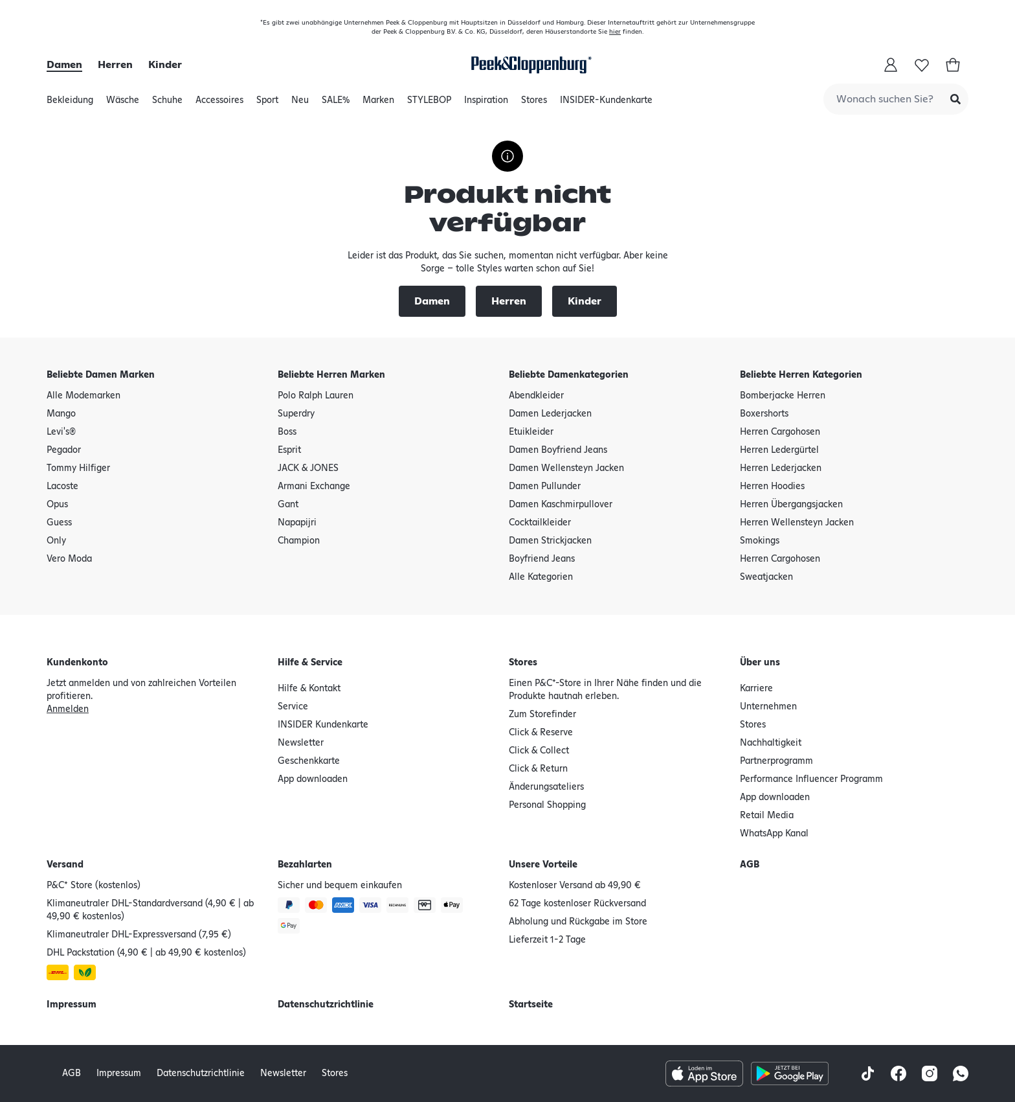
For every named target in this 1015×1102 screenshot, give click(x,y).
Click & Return (538, 769)
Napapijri (297, 522)
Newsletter (301, 743)
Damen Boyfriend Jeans (558, 450)
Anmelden (68, 709)
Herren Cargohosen (780, 432)
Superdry (296, 414)
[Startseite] (529, 65)
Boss (287, 432)
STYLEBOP (429, 103)
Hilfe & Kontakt (309, 688)
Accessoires (219, 103)
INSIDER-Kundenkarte (606, 100)
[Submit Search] (955, 99)
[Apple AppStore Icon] (704, 1073)
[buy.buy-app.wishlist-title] (921, 64)
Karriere (756, 688)
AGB (749, 864)
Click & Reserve (541, 732)
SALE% (336, 103)
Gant (288, 504)
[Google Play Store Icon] (790, 1073)
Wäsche (122, 103)
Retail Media (767, 815)
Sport (267, 103)
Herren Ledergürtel (779, 450)
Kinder (165, 65)
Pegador (64, 450)
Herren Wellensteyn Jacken (797, 522)
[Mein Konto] (890, 64)
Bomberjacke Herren (782, 395)
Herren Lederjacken (780, 468)
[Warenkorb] (952, 64)
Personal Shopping (547, 805)
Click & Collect (539, 750)
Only (56, 540)
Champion (299, 540)
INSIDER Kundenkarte (323, 724)
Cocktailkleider (540, 522)
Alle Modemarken (83, 395)
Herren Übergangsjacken (791, 504)
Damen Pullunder (545, 486)
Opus (57, 504)
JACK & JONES (308, 468)
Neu (300, 103)
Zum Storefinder (542, 714)
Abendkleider (536, 395)
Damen (64, 65)
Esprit (289, 450)
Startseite (531, 1004)
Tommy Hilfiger (78, 468)
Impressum (71, 1004)
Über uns (760, 662)
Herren (115, 65)
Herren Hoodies (772, 486)
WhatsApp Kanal (774, 833)
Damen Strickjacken (550, 540)
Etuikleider (531, 432)
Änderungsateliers (546, 787)
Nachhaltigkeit (770, 743)
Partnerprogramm (776, 761)
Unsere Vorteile (543, 864)
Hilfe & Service (310, 662)
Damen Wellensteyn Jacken (566, 468)
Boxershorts (764, 414)
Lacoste (62, 486)
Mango (61, 414)
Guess (59, 522)
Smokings (759, 540)
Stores (534, 103)
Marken (378, 103)
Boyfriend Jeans (542, 559)
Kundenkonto (77, 662)
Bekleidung (70, 103)
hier (615, 32)
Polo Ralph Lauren (315, 395)
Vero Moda (69, 559)
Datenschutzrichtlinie (326, 1004)
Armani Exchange (314, 486)
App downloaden (313, 779)
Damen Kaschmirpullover (560, 504)
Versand (65, 864)
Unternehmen (768, 706)
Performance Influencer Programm (811, 779)
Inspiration (486, 103)
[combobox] (895, 99)
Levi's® (61, 432)
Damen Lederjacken (550, 414)
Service (293, 706)
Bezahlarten (305, 864)
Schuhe (167, 103)
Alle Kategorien (541, 577)
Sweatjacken (766, 577)
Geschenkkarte (309, 761)
